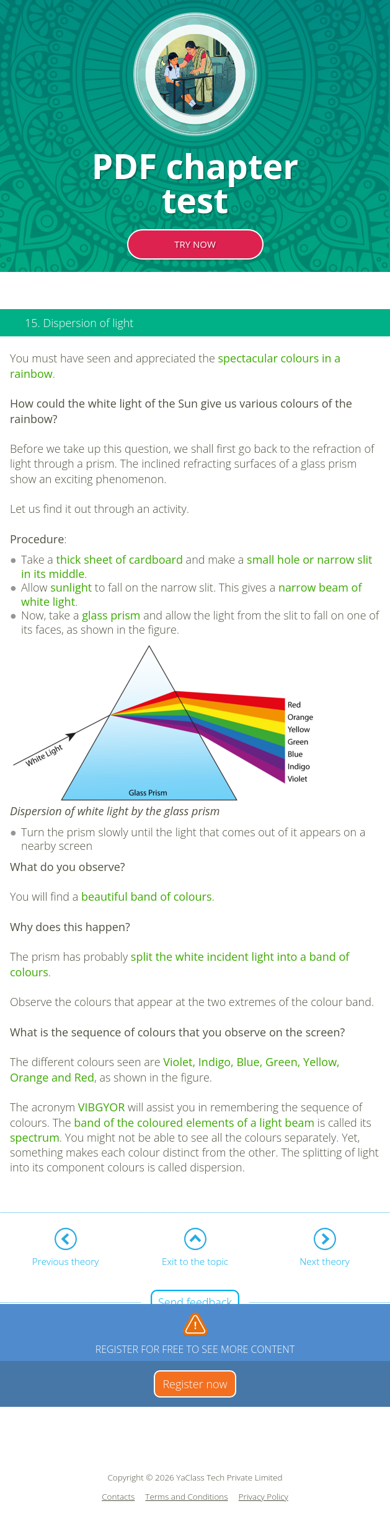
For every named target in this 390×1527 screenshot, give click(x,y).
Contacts (118, 1497)
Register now (194, 1383)
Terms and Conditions (186, 1497)
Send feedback (195, 1302)
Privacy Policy (263, 1497)
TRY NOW (195, 244)
